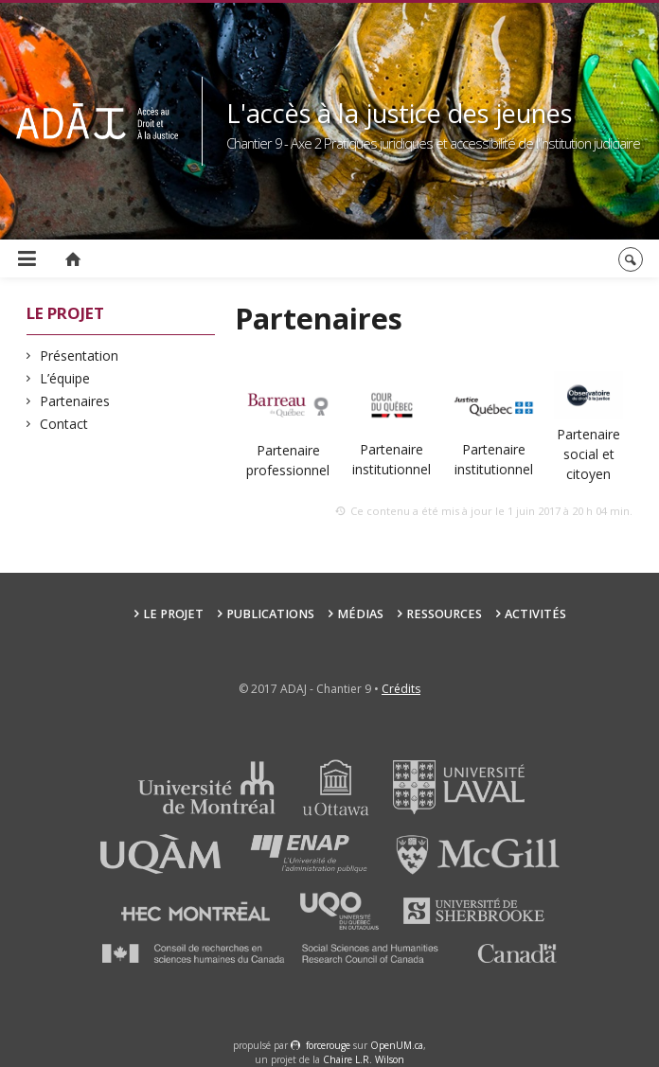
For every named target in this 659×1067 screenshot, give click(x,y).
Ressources (444, 614)
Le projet (173, 614)
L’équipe (65, 378)
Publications (270, 614)
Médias (360, 614)
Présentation (79, 356)
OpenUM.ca (396, 1045)
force (328, 1045)
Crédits (401, 689)
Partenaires (75, 401)
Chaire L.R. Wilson (363, 1059)
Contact (64, 424)
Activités (535, 614)
